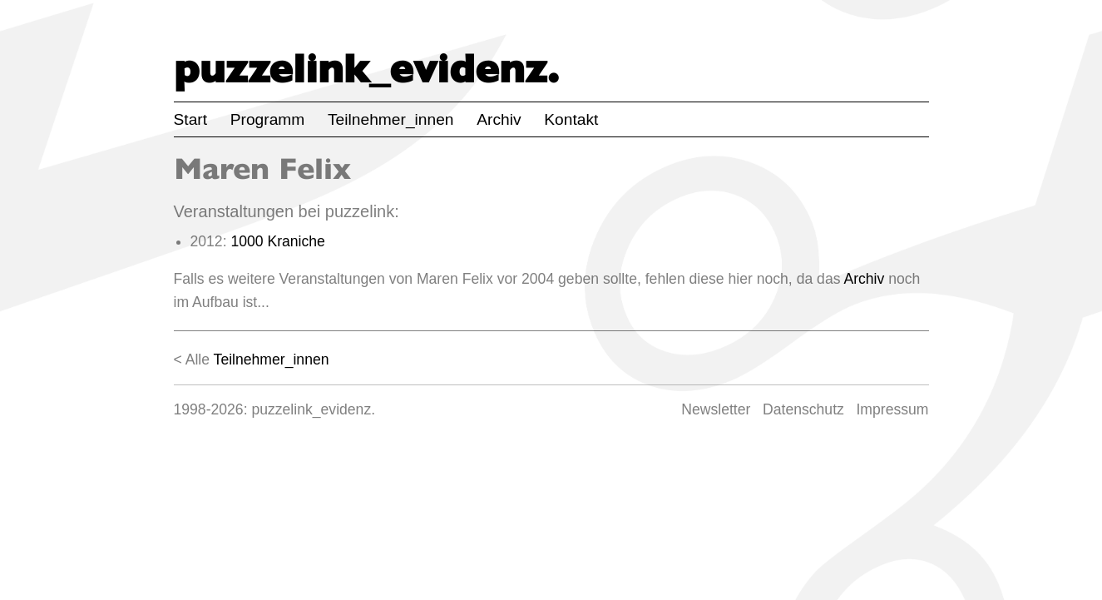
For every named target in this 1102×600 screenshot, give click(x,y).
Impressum (892, 409)
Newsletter (715, 409)
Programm (267, 119)
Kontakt (571, 119)
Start (191, 119)
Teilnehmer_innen (390, 119)
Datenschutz (803, 409)
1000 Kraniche (277, 241)
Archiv (499, 119)
